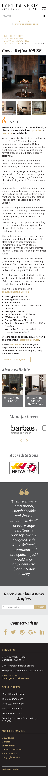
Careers (6, 741)
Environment (8, 745)
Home (4, 36)
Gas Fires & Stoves (13, 38)
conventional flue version (15, 291)
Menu (44, 7)
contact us (15, 344)
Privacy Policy (9, 753)
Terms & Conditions (12, 749)
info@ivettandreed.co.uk (26, 24)
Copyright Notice (11, 757)
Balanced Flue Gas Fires (16, 41)
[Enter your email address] (24, 607)
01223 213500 (24, 21)
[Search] (24, 16)
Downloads (8, 737)
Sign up (40, 607)
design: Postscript (10, 769)
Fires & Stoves (17, 36)
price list (36, 130)
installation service (29, 339)
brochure (7, 133)
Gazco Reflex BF (12, 43)
